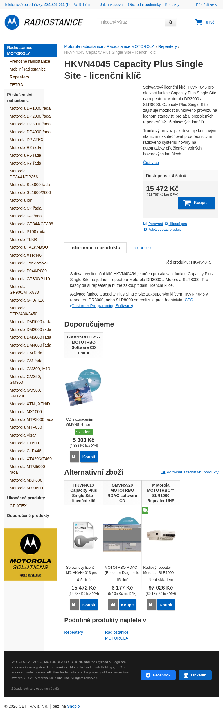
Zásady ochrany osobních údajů (35, 688)
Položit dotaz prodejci (162, 230)
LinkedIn (198, 675)
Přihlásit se (207, 5)
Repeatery (73, 631)
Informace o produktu (95, 248)
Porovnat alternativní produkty (190, 472)
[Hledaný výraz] (131, 22)
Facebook (161, 675)
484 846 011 (54, 5)
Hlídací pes (175, 224)
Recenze (142, 248)
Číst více (151, 162)
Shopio (73, 706)
